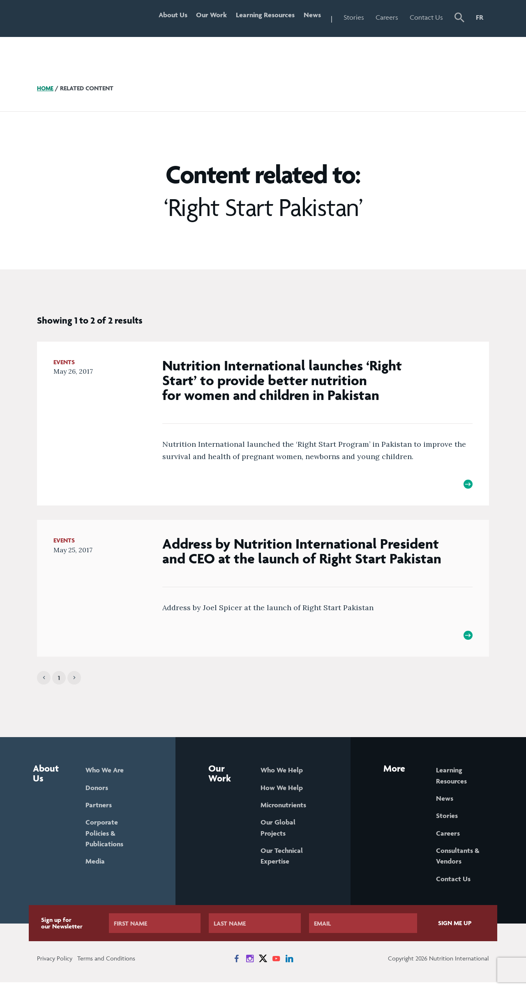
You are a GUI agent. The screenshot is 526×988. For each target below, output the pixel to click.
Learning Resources (261, 17)
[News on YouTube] (276, 964)
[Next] (74, 681)
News (311, 17)
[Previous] (44, 681)
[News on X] (263, 964)
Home (46, 88)
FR (479, 17)
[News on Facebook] (237, 964)
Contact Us (426, 17)
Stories (354, 17)
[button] (459, 18)
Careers (387, 17)
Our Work (205, 17)
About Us (164, 17)
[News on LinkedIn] (289, 964)
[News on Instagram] (250, 964)
